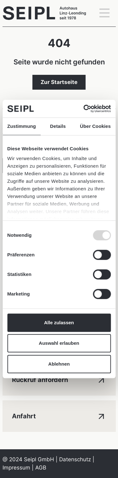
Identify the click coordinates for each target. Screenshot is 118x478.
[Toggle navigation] (104, 13)
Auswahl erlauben (59, 343)
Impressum (16, 467)
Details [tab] (58, 126)
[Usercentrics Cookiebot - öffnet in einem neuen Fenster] (84, 109)
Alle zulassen (59, 322)
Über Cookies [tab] (95, 126)
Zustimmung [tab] (21, 126)
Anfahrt (59, 415)
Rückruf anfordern (59, 379)
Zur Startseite (59, 82)
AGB (40, 467)
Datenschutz (75, 459)
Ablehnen (59, 364)
